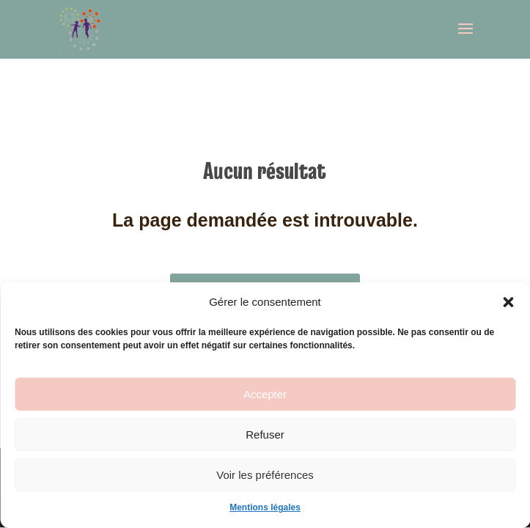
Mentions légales (265, 507)
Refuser (265, 434)
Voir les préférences (265, 475)
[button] (508, 302)
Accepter (265, 394)
